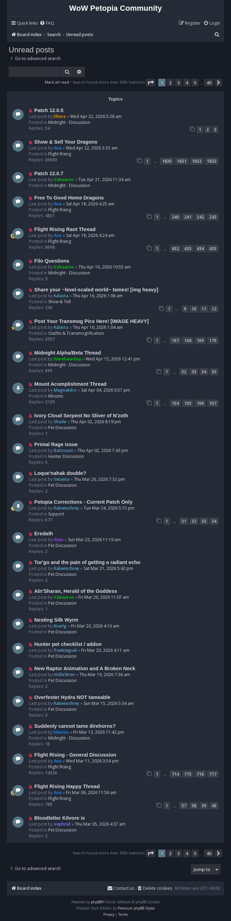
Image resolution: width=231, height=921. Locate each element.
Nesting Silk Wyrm (56, 620)
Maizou (61, 732)
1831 (182, 161)
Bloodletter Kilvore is (59, 818)
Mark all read (57, 82)
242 (200, 217)
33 (193, 372)
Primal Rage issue (56, 444)
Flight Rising (59, 154)
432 (175, 248)
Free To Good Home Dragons (69, 198)
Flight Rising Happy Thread (67, 786)
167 (175, 340)
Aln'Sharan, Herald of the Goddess (75, 591)
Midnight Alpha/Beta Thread (67, 353)
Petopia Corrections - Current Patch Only (83, 502)
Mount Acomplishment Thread (70, 384)
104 (175, 403)
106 (200, 403)
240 (175, 217)
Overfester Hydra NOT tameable (72, 697)
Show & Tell (59, 302)
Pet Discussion (62, 427)
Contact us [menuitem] (120, 888)
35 (214, 372)
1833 (211, 161)
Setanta (61, 479)
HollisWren (64, 674)
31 (183, 521)
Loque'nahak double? (60, 473)
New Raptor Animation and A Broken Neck (84, 668)
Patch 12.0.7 (48, 173)
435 (212, 248)
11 (204, 309)
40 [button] (208, 82)
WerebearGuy (67, 359)
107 (212, 403)
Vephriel (62, 824)
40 (214, 806)
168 (187, 340)
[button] (150, 82)
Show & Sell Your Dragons (65, 142)
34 (204, 372)
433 (187, 248)
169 (200, 340)
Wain (58, 540)
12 (214, 309)
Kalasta (61, 296)
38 (193, 806)
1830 (167, 161)
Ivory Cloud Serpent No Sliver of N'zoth (81, 415)
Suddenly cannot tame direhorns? (75, 726)
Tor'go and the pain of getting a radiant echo (87, 562)
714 (175, 774)
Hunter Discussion (66, 456)
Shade (60, 422)
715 (187, 774)
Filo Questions (51, 261)
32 (183, 372)
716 (200, 774)
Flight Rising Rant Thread (65, 229)
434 (200, 248)
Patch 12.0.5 (48, 110)
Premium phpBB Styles (136, 908)
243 (212, 217)
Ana (57, 148)
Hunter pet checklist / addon (68, 644)
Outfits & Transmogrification (76, 333)
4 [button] (187, 82)
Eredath (43, 533)
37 (183, 806)
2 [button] (170, 82)
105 (187, 403)
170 (212, 340)
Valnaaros (64, 179)
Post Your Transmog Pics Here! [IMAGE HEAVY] (91, 321)
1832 (197, 161)
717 (212, 774)
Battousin (63, 450)
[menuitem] (47, 23)
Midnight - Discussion (69, 122)
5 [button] (195, 82)
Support (56, 514)
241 (187, 217)
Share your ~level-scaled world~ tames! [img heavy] (96, 289)
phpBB (96, 901)
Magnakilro (65, 390)
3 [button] (178, 82)
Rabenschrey (66, 508)
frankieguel (65, 650)
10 (193, 309)
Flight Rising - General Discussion (75, 755)
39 (204, 806)
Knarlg (60, 626)
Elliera (60, 116)
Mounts (55, 396)
